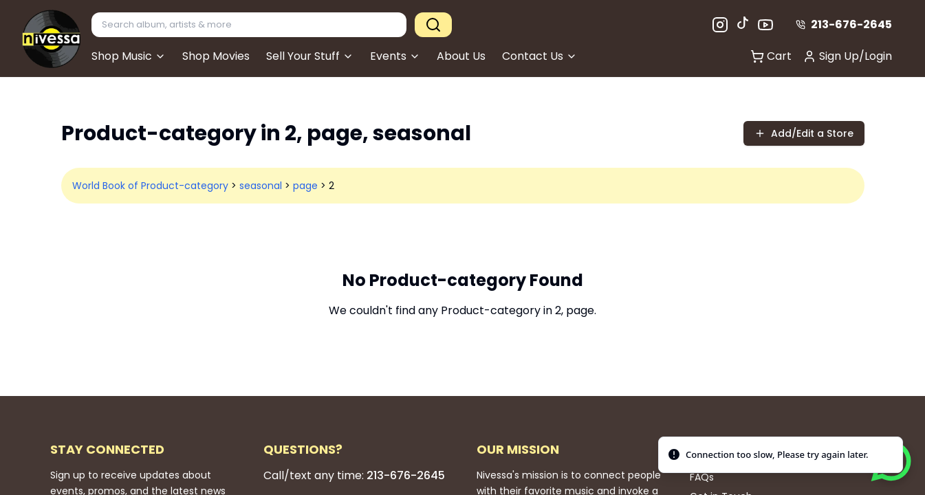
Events (395, 56)
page (305, 185)
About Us (461, 56)
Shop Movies (216, 56)
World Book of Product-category (150, 185)
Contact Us (539, 56)
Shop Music (128, 56)
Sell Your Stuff (309, 56)
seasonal (260, 185)
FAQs (702, 477)
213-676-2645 (844, 24)
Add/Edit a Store (803, 133)
